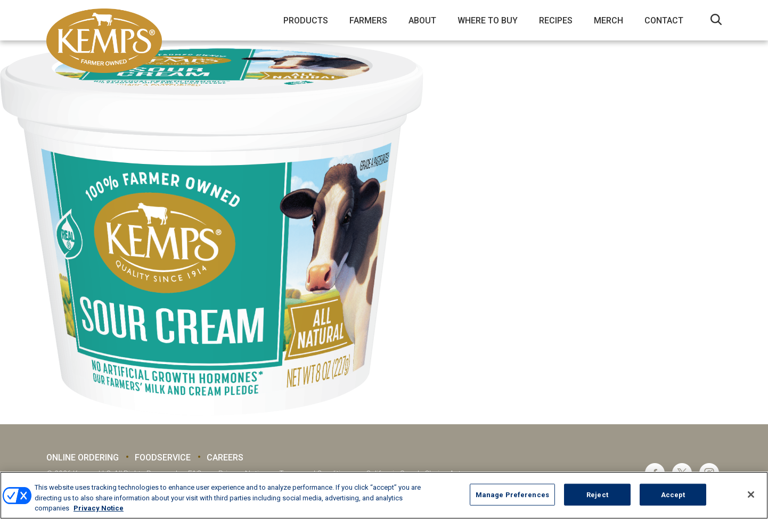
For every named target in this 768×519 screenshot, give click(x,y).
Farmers (368, 20)
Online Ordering (82, 457)
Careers (225, 457)
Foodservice (163, 457)
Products (305, 20)
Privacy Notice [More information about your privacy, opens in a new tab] (98, 508)
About (422, 20)
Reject (597, 494)
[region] (384, 495)
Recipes (556, 20)
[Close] (751, 494)
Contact (663, 20)
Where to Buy (487, 20)
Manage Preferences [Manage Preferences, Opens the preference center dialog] (512, 494)
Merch (608, 20)
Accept (673, 494)
